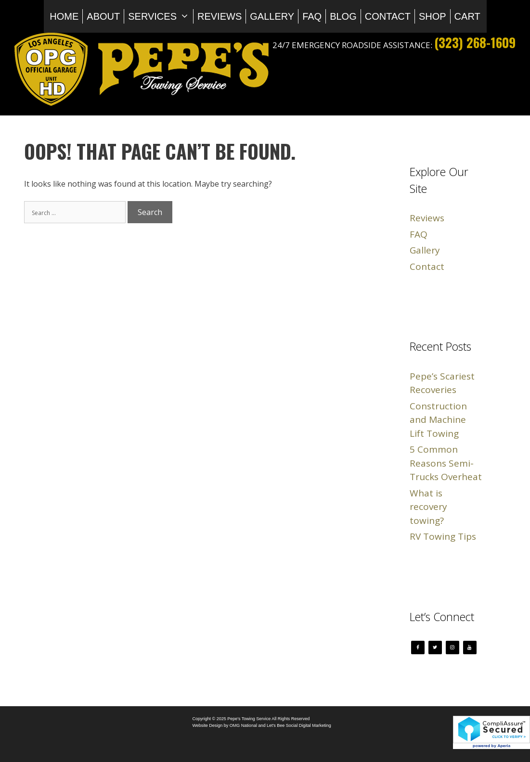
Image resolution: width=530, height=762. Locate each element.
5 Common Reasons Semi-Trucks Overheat (446, 463)
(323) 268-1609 (475, 42)
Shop (432, 16)
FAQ (312, 16)
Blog (343, 16)
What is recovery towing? (428, 507)
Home (64, 16)
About (103, 16)
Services (160, 16)
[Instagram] (452, 647)
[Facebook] (418, 647)
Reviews (219, 16)
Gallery (272, 16)
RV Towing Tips (443, 536)
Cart (467, 16)
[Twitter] (435, 647)
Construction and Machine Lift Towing (438, 420)
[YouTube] (470, 647)
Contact (388, 16)
